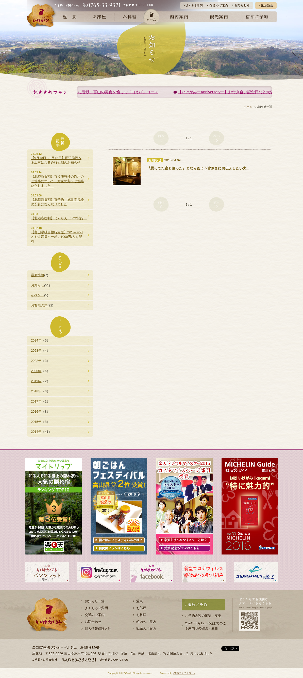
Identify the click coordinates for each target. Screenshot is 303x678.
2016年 (36, 411)
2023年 (36, 350)
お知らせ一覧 (95, 601)
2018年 (36, 391)
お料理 (141, 615)
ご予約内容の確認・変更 (203, 616)
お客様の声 (39, 305)
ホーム (151, 16)
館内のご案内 (146, 622)
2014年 (36, 432)
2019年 (36, 381)
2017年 (36, 401)
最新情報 (37, 275)
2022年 (36, 361)
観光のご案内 (146, 628)
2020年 (36, 371)
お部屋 (141, 608)
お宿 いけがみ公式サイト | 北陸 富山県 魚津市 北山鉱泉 (42, 15)
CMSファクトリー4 (184, 673)
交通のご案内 (95, 615)
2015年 (36, 422)
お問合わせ (93, 622)
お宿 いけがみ (48, 616)
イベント (37, 295)
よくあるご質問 (96, 608)
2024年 (36, 340)
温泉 (139, 601)
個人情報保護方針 (98, 628)
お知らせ (37, 285)
